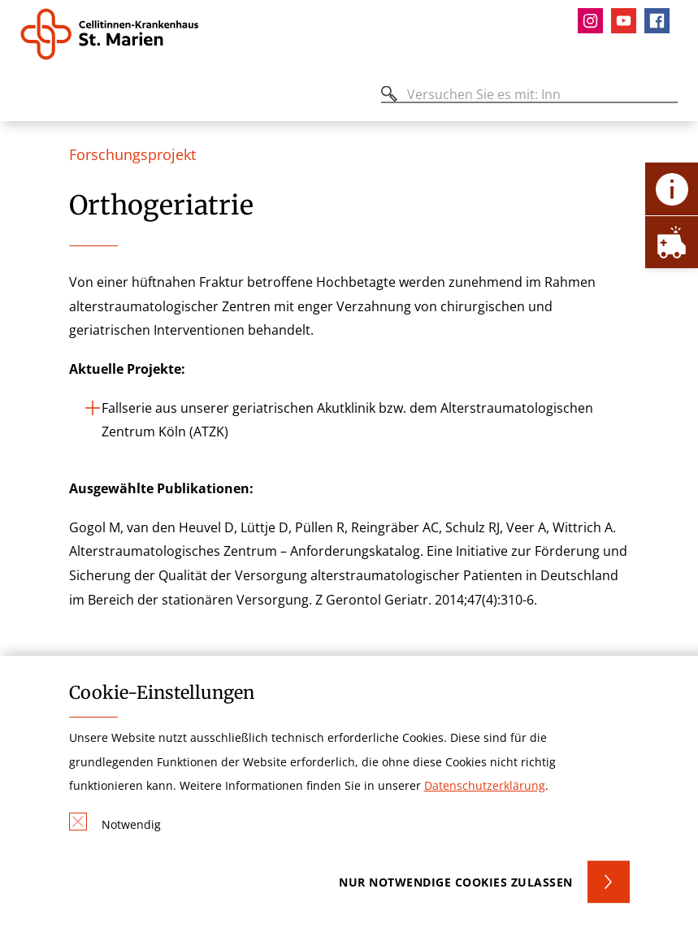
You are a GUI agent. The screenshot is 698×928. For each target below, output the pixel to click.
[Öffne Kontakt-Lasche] (671, 189)
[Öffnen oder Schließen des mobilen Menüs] (29, 97)
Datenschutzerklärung (484, 785)
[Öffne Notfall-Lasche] (671, 241)
